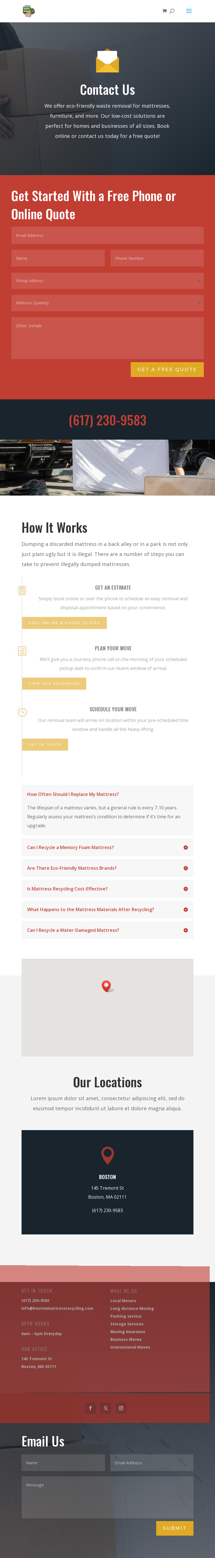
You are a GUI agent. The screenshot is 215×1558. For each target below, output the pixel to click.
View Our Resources (53, 683)
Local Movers (113, 1302)
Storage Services (117, 1324)
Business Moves (116, 1339)
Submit (175, 1528)
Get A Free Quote (167, 369)
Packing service (116, 1316)
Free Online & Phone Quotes (62, 623)
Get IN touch (44, 744)
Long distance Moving (121, 1309)
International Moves (119, 1346)
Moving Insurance (117, 1331)
